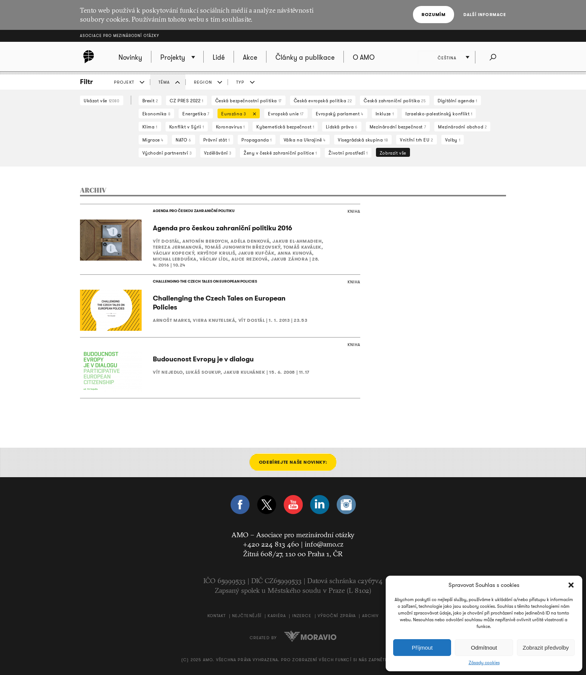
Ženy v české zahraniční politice (280, 153)
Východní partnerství (167, 153)
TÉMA (164, 82)
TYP (240, 82)
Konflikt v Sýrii (186, 127)
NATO (183, 140)
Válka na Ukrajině (305, 140)
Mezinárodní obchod (462, 127)
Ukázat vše (102, 100)
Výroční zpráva (337, 616)
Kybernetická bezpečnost (285, 127)
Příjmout (422, 647)
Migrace (153, 140)
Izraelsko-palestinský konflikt (438, 114)
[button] (571, 585)
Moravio (310, 636)
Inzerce (302, 616)
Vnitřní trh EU (416, 140)
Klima (149, 127)
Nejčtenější (247, 616)
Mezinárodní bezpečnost (398, 127)
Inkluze (385, 114)
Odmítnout (484, 647)
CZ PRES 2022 (186, 100)
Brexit (150, 100)
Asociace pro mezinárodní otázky (119, 35)
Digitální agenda (457, 100)
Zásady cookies (484, 663)
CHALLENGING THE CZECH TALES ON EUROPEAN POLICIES (205, 281)
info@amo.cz (324, 544)
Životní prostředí (348, 153)
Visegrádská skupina (363, 140)
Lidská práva (341, 127)
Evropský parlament (340, 114)
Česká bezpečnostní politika (248, 100)
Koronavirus (230, 127)
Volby (452, 140)
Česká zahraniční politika (395, 100)
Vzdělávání (218, 153)
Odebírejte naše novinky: (293, 462)
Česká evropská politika (323, 100)
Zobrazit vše (393, 153)
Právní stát (216, 140)
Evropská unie (286, 114)
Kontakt (216, 616)
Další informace (484, 15)
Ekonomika (156, 114)
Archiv (370, 616)
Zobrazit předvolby (546, 647)
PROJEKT (124, 82)
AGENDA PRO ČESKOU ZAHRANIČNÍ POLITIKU (193, 211)
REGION (203, 82)
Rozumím (433, 14)
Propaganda (256, 140)
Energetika (195, 114)
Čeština (447, 58)
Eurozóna (237, 114)
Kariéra (277, 616)
